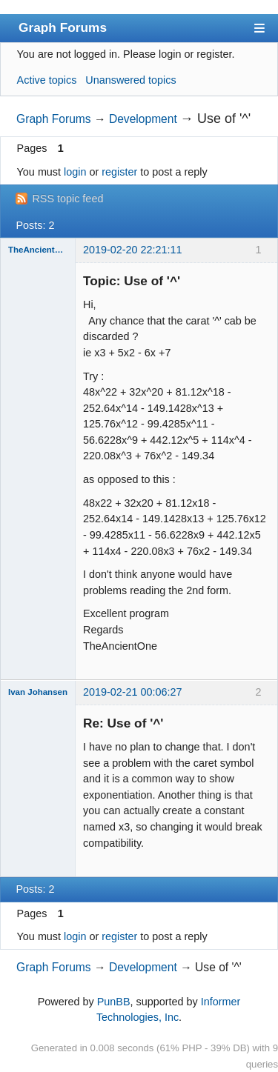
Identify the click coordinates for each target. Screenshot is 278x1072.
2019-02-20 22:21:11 (132, 250)
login (75, 172)
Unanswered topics (130, 80)
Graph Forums (63, 27)
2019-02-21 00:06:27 (132, 692)
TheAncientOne (37, 249)
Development (143, 119)
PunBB (113, 1002)
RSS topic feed (67, 198)
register (119, 172)
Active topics (47, 80)
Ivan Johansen (37, 692)
